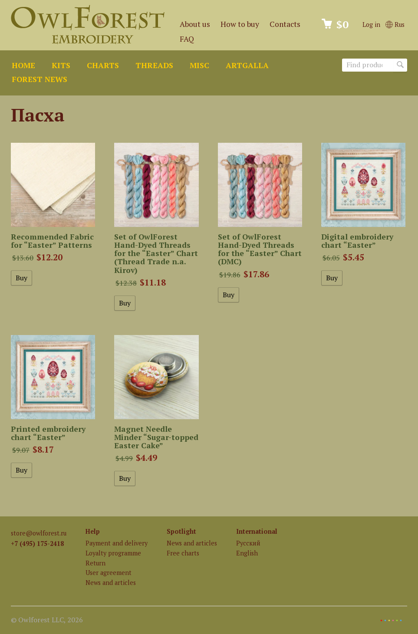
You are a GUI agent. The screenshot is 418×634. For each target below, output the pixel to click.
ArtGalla (247, 65)
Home (23, 65)
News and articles (111, 582)
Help (93, 531)
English (247, 553)
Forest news (39, 79)
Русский (248, 543)
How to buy (240, 24)
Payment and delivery (117, 543)
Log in (371, 24)
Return (95, 563)
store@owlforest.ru (38, 533)
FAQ (187, 39)
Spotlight (181, 531)
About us (195, 24)
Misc (199, 65)
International (256, 531)
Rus (395, 24)
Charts (103, 65)
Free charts (183, 553)
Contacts (285, 24)
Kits (61, 65)
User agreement (109, 572)
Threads (154, 65)
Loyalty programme (113, 553)
